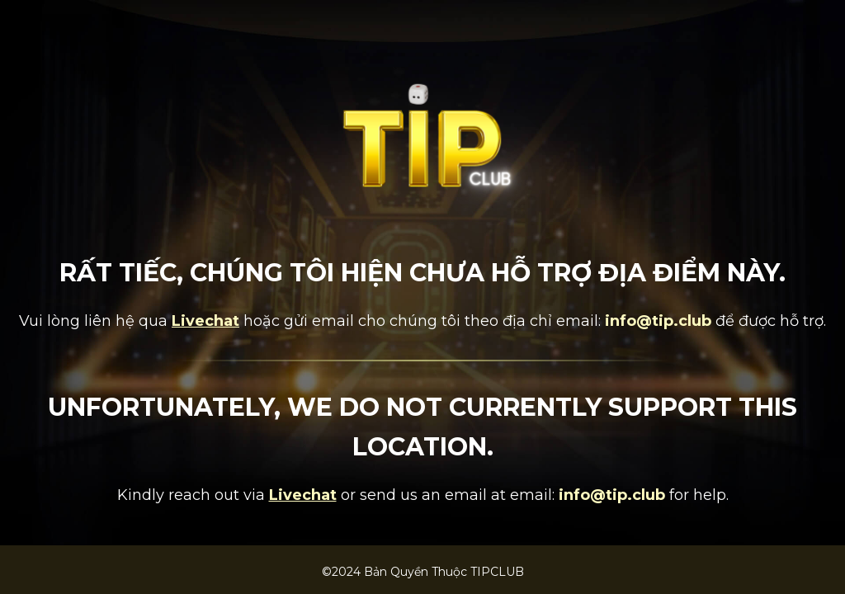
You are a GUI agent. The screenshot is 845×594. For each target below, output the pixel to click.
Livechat (205, 321)
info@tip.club (658, 321)
